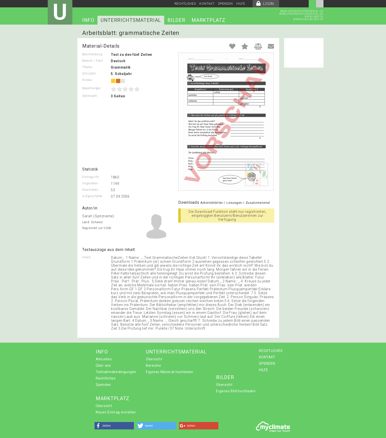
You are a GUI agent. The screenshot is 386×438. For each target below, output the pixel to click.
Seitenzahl (89, 96)
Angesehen (90, 183)
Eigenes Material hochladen (169, 372)
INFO (88, 20)
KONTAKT (206, 3)
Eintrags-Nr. (91, 177)
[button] (114, 425)
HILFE (240, 3)
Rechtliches (106, 378)
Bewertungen (91, 88)
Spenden (103, 385)
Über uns (103, 365)
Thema (87, 67)
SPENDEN (225, 3)
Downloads (90, 189)
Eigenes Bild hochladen (236, 391)
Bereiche (153, 365)
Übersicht (154, 359)
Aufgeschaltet (92, 196)
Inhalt (86, 257)
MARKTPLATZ (208, 20)
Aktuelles (104, 359)
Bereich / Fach (92, 60)
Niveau (87, 80)
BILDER (176, 20)
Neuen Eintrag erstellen (116, 412)
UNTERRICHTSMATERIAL (131, 20)
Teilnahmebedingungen (116, 372)
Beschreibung (92, 54)
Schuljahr (89, 73)
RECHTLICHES (185, 3)
